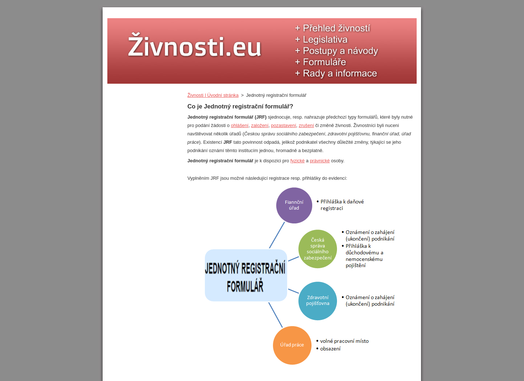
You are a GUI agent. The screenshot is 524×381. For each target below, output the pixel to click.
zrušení (306, 125)
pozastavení (283, 125)
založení (260, 125)
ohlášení (240, 125)
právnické (320, 160)
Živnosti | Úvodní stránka (213, 95)
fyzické (297, 160)
